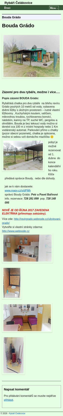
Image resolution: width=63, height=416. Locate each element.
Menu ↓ (54, 8)
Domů (7, 7)
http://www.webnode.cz (15, 231)
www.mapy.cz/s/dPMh (18, 190)
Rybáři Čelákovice (18, 3)
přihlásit (8, 399)
